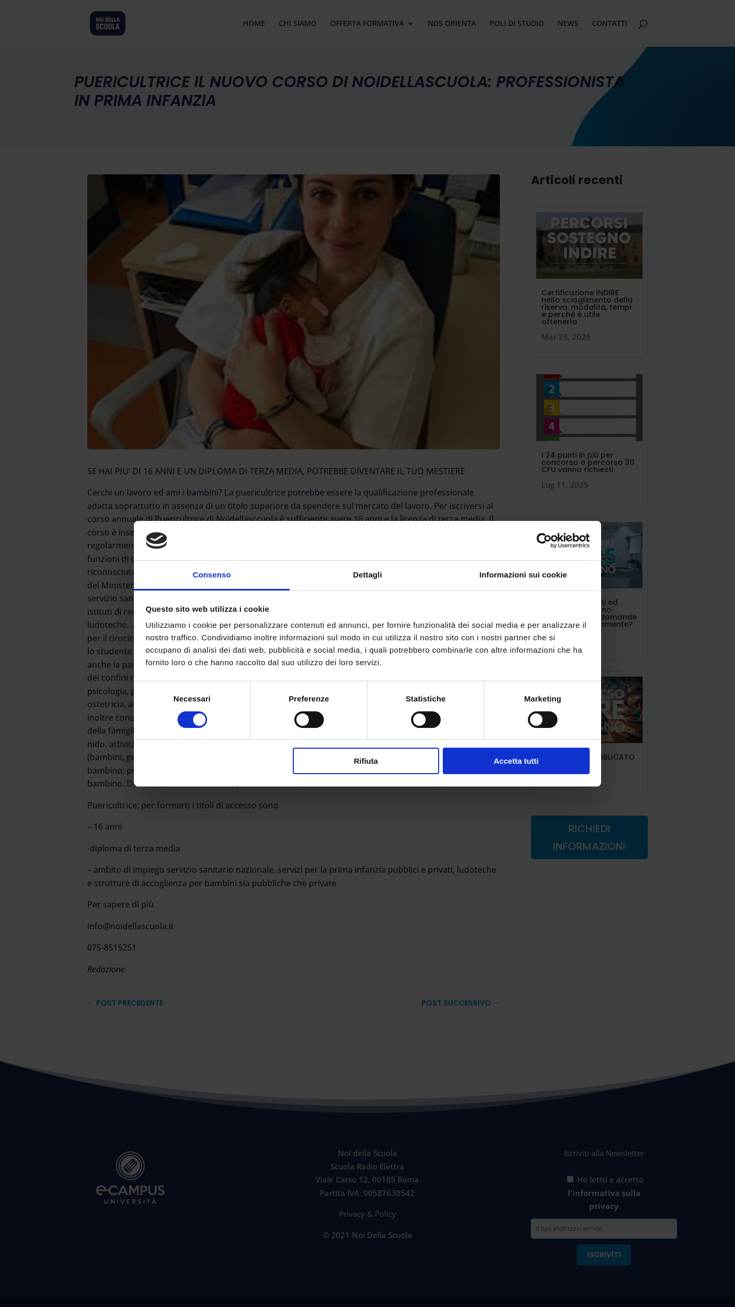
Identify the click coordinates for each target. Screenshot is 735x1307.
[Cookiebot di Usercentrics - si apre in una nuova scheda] (544, 540)
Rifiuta (365, 760)
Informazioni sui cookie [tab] (523, 574)
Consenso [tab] (211, 574)
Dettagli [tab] (367, 574)
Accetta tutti (516, 760)
